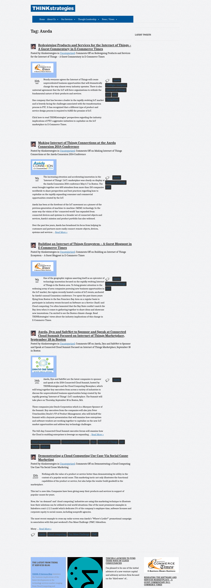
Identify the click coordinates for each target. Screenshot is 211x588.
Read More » (88, 198)
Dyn (110, 380)
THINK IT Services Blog (42, 512)
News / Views (154, 8)
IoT (94, 115)
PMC (94, 472)
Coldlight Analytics (58, 115)
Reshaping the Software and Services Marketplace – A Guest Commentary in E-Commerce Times (160, 519)
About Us (97, 8)
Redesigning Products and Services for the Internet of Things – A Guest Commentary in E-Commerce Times (84, 40)
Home (88, 8)
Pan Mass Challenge (79, 472)
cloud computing (57, 472)
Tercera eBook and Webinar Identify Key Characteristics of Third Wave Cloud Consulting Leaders (83, 539)
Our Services (113, 8)
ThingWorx (112, 115)
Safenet (80, 385)
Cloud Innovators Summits (62, 380)
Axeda (42, 115)
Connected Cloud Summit (92, 380)
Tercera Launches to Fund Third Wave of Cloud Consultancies (120, 499)
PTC (101, 115)
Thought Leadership (133, 8)
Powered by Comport (153, 580)
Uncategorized (67, 46)
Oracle (70, 385)
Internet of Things (80, 115)
